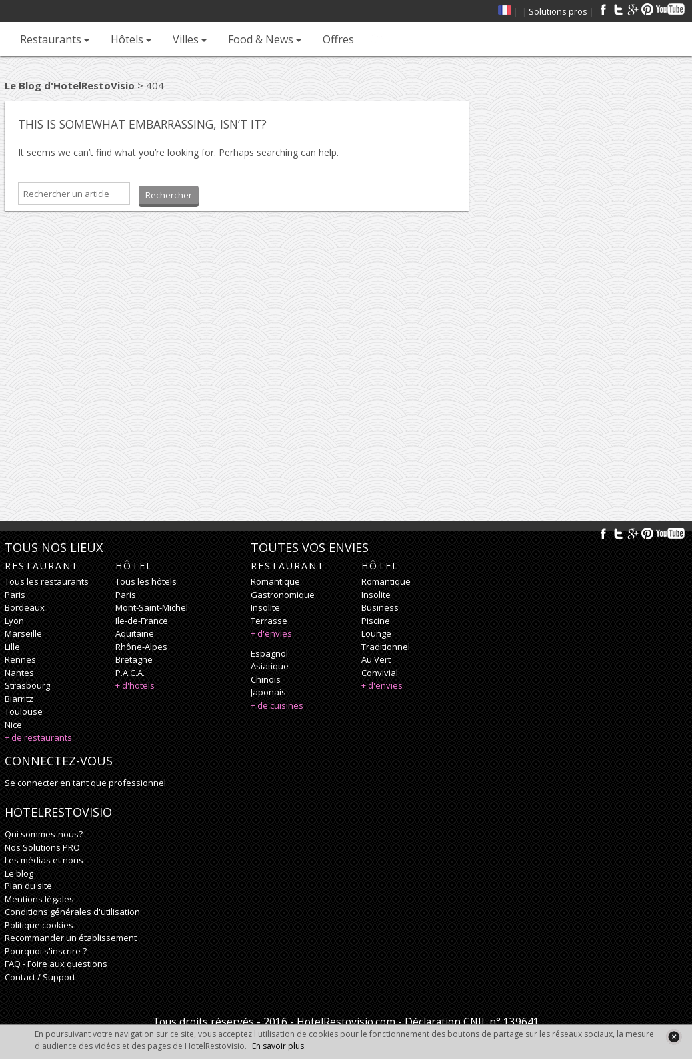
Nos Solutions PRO (42, 847)
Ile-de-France (141, 621)
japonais (268, 692)
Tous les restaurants (47, 581)
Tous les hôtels (146, 581)
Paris (15, 595)
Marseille (23, 633)
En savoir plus (278, 1046)
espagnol (269, 653)
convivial (379, 673)
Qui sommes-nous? (44, 834)
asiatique (270, 666)
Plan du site (28, 886)
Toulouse (24, 711)
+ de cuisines (277, 705)
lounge (376, 633)
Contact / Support (40, 977)
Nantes (19, 673)
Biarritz (19, 699)
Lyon (14, 621)
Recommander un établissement (71, 938)
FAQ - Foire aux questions (56, 964)
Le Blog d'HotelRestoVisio (70, 85)
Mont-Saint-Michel (151, 607)
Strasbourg (27, 685)
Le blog (19, 873)
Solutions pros (558, 11)
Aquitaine (134, 633)
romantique (275, 581)
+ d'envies (271, 633)
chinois (266, 679)
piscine (375, 621)
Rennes (20, 659)
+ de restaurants (38, 737)
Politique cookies (39, 925)
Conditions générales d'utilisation (72, 912)
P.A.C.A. (130, 673)
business (380, 607)
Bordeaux (25, 607)
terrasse (269, 621)
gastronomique (283, 595)
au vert (376, 659)
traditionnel (385, 647)
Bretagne (134, 659)
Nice (13, 725)
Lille (12, 647)
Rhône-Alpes (141, 647)
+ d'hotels (135, 685)
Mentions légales (39, 899)
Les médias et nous (44, 860)
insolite (265, 607)
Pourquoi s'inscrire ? (46, 951)
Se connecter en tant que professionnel (85, 783)
